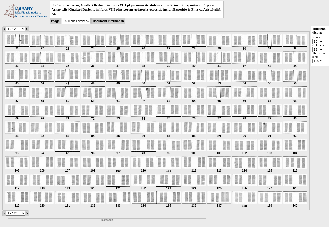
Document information (108, 21)
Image (55, 21)
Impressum (107, 220)
